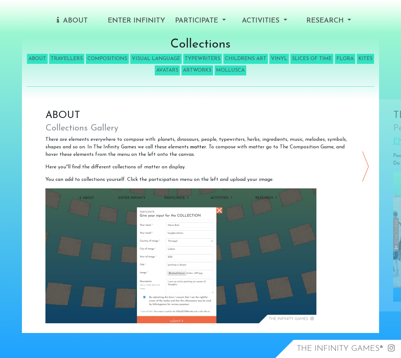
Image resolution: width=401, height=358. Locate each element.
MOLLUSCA (230, 70)
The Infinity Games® (340, 349)
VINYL (279, 58)
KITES (365, 58)
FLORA (345, 58)
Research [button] (326, 20)
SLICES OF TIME (312, 58)
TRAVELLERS (67, 58)
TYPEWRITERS (202, 58)
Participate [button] (197, 20)
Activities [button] (262, 20)
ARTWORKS (197, 70)
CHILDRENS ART (245, 58)
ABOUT (37, 58)
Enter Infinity (136, 20)
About (72, 20)
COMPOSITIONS (107, 58)
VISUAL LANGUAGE (156, 58)
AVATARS (167, 70)
